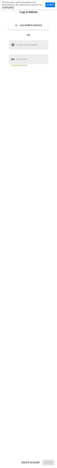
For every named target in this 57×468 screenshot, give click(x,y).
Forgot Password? (19, 65)
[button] (30, 462)
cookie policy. (8, 7)
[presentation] (28, 234)
